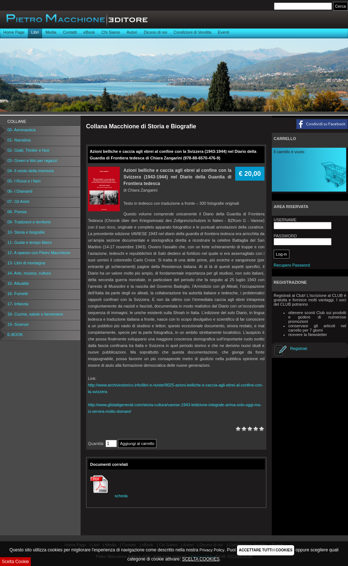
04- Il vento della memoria (30, 171)
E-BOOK (15, 334)
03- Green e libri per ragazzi (32, 160)
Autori (132, 32)
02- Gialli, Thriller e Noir (28, 150)
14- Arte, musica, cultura (29, 273)
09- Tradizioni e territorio (29, 222)
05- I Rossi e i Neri (23, 181)
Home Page (14, 32)
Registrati (298, 348)
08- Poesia (17, 212)
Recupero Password (292, 265)
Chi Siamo (110, 32)
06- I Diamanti (19, 191)
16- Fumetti (17, 293)
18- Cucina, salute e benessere (35, 314)
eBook (89, 32)
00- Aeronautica (21, 130)
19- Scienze (18, 324)
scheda (107, 496)
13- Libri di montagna (26, 263)
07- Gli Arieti (18, 201)
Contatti (70, 32)
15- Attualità (18, 283)
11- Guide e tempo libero (29, 242)
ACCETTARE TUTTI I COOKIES (265, 550)
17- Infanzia (17, 304)
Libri (35, 32)
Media (50, 32)
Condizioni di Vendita (192, 32)
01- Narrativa (19, 140)
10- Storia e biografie (26, 232)
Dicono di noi (155, 32)
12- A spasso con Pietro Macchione (38, 252)
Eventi (223, 32)
